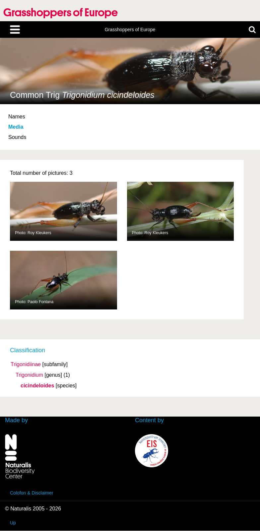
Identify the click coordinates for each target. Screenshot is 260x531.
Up (13, 522)
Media (15, 127)
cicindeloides (37, 385)
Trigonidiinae (26, 364)
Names (16, 116)
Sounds (17, 137)
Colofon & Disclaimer (31, 493)
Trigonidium (29, 375)
